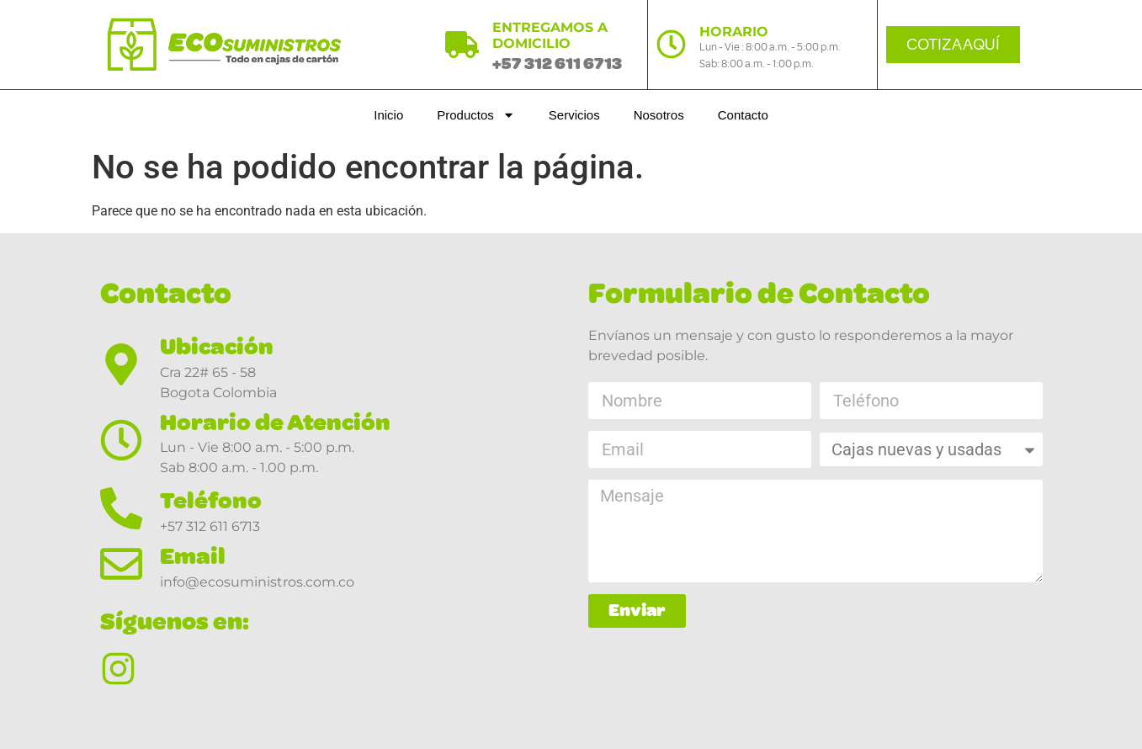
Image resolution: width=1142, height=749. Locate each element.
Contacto (743, 115)
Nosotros (659, 115)
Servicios (574, 115)
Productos (476, 115)
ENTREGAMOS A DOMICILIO (550, 35)
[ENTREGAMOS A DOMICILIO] (462, 44)
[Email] (121, 564)
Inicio (388, 115)
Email (193, 556)
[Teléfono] (121, 508)
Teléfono (211, 500)
